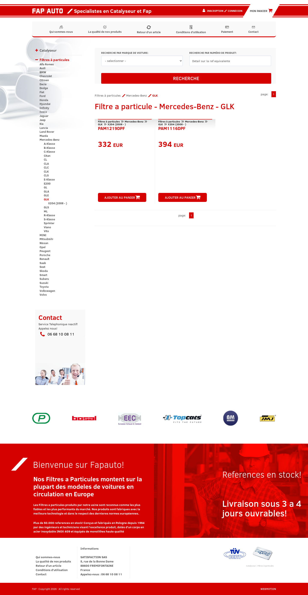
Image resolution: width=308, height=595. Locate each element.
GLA (46, 191)
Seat (42, 267)
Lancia (44, 128)
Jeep (43, 120)
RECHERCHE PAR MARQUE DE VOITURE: (124, 52)
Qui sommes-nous (61, 29)
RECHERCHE (186, 78)
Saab (43, 263)
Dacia (43, 84)
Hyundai (45, 104)
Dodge (44, 88)
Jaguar (44, 116)
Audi (42, 68)
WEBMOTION (268, 589)
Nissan (44, 243)
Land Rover (47, 132)
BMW (43, 72)
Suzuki (44, 283)
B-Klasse (49, 148)
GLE (46, 195)
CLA (46, 164)
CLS (46, 175)
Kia (41, 124)
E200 (47, 183)
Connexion (235, 10)
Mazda (44, 136)
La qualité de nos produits (105, 29)
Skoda (44, 271)
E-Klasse (49, 179)
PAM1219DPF (111, 127)
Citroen (44, 80)
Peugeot (45, 251)
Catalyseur (48, 50)
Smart (43, 275)
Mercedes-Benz (49, 140)
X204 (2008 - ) (57, 203)
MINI (43, 235)
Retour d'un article (149, 29)
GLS (46, 207)
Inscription (215, 10)
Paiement (227, 29)
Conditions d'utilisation (191, 29)
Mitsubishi (46, 239)
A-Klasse (49, 144)
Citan (47, 156)
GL (45, 187)
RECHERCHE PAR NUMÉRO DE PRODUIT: (213, 52)
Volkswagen (47, 291)
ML (46, 211)
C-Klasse (49, 152)
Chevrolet (46, 76)
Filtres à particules (54, 59)
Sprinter (49, 223)
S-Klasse (49, 219)
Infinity (44, 108)
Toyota (44, 287)
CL (45, 159)
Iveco (43, 112)
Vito (46, 231)
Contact (253, 29)
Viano (47, 227)
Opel (42, 247)
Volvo (43, 295)
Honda (44, 100)
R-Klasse (49, 215)
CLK (46, 171)
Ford (43, 96)
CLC (46, 167)
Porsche (45, 255)
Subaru (44, 279)
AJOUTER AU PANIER (122, 197)
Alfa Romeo (47, 64)
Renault (44, 259)
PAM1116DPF (171, 127)
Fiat (42, 92)
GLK (46, 199)
